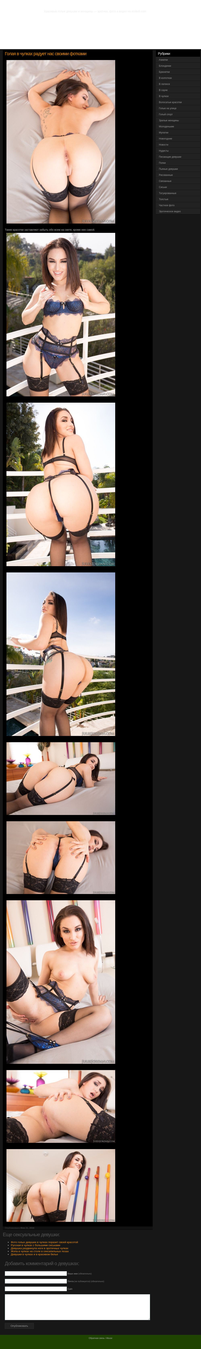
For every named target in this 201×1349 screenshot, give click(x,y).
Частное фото (167, 205)
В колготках (165, 78)
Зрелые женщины (169, 120)
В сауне (163, 90)
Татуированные (167, 193)
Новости (163, 144)
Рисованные (166, 175)
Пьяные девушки (168, 169)
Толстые (163, 199)
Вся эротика (23, 44)
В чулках (164, 96)
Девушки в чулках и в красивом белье (34, 1254)
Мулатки (163, 132)
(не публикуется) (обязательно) (86, 1281)
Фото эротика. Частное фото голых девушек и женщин (93, 4)
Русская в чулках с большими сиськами (35, 1245)
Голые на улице (167, 108)
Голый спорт (166, 114)
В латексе (164, 84)
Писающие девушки (170, 156)
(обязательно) (80, 1274)
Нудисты (164, 150)
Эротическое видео (170, 211)
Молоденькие (166, 126)
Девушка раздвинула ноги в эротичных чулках (39, 1248)
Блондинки (165, 65)
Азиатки (163, 59)
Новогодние (165, 138)
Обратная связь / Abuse (100, 1338)
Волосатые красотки (170, 102)
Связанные (165, 181)
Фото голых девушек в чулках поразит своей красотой (44, 1242)
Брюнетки (164, 72)
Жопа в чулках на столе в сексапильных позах (40, 1251)
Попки (162, 163)
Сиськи (163, 187)
